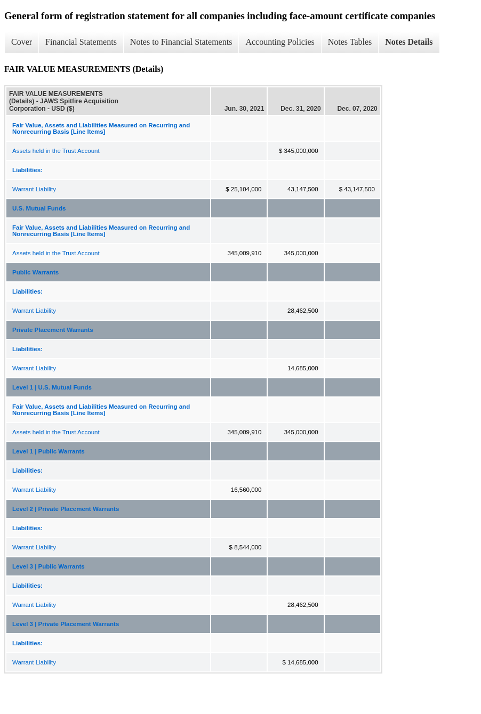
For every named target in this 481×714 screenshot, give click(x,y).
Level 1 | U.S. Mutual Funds (52, 387)
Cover (21, 41)
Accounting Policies (279, 41)
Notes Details (408, 41)
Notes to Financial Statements (181, 41)
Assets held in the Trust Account (56, 151)
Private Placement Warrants (52, 330)
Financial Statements (81, 41)
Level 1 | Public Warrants (48, 451)
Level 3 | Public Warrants (48, 566)
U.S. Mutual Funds (39, 208)
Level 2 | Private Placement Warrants (65, 509)
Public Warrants (35, 272)
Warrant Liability (34, 189)
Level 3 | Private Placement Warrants (65, 624)
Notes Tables (350, 41)
